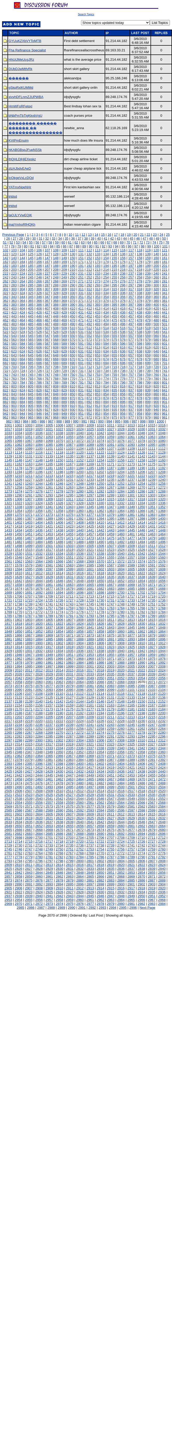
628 (56, 351)
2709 (131, 838)
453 (98, 316)
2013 (49, 670)
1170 (100, 464)
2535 (151, 795)
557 (131, 336)
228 (56, 273)
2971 (29, 904)
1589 (131, 565)
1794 (100, 616)
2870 (141, 876)
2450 (100, 775)
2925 (49, 892)
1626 (18, 577)
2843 (29, 873)
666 (39, 359)
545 (31, 336)
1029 (131, 429)
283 (14, 285)
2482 (100, 783)
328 (56, 293)
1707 (29, 596)
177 (131, 262)
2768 (80, 853)
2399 (70, 764)
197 (131, 266)
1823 (70, 624)
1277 (49, 491)
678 (139, 359)
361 (165, 297)
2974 (59, 904)
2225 (90, 721)
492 (89, 324)
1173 (131, 464)
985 (34, 421)
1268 (121, 487)
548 (56, 336)
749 (64, 375)
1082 (18, 445)
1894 (141, 639)
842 (6, 394)
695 (114, 363)
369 (64, 301)
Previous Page (13, 235)
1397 (131, 519)
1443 (110, 530)
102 (6, 250)
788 (56, 382)
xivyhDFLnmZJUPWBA (26, 97)
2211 (110, 717)
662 (6, 359)
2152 (162, 701)
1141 (131, 456)
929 (64, 410)
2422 (141, 767)
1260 (39, 487)
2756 (121, 849)
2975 (70, 904)
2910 (59, 888)
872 (89, 398)
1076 (121, 441)
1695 (70, 592)
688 (56, 363)
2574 (59, 806)
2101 (131, 690)
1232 (80, 480)
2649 (8, 826)
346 (39, 297)
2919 (151, 888)
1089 (90, 445)
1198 (59, 472)
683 (14, 363)
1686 (141, 589)
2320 (80, 744)
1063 (151, 437)
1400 (162, 519)
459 (148, 316)
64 (89, 242)
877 (131, 398)
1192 (162, 468)
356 (123, 297)
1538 (100, 554)
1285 (131, 491)
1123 (110, 452)
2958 (59, 900)
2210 (100, 717)
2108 (39, 694)
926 (39, 410)
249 (64, 277)
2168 (162, 705)
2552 (162, 799)
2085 (131, 686)
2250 (18, 729)
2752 (80, 849)
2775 (151, 853)
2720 (80, 841)
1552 (80, 557)
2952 (162, 896)
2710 (141, 838)
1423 (70, 526)
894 (106, 402)
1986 (100, 662)
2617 (8, 818)
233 (98, 273)
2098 (100, 690)
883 (14, 402)
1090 (100, 445)
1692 (39, 592)
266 (39, 281)
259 (148, 277)
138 (139, 254)
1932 (39, 651)
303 (14, 289)
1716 (121, 596)
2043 (29, 678)
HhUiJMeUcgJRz (21, 59)
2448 (80, 775)
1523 (110, 550)
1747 (110, 604)
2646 (141, 822)
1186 (100, 468)
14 (96, 235)
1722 (18, 600)
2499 (110, 787)
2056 (162, 678)
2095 (70, 690)
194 (106, 266)
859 (148, 394)
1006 (59, 425)
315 (114, 289)
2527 (70, 795)
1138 (100, 456)
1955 (110, 655)
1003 (29, 425)
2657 (90, 826)
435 (114, 312)
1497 (8, 546)
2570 (18, 806)
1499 (29, 546)
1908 (121, 643)
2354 (100, 752)
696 (123, 363)
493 (98, 324)
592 (89, 343)
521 (165, 328)
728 (56, 371)
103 (14, 250)
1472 (80, 538)
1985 (90, 662)
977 (131, 417)
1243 (29, 483)
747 (47, 375)
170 (72, 262)
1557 (131, 557)
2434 (100, 771)
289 (64, 285)
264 (22, 281)
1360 (80, 511)
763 (14, 378)
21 (142, 235)
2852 (121, 873)
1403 (29, 522)
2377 (8, 760)
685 (31, 363)
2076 (39, 686)
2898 (100, 884)
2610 (100, 814)
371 (81, 301)
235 (114, 273)
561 (165, 336)
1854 (59, 631)
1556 (121, 557)
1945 (8, 655)
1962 (18, 659)
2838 (141, 869)
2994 (112, 908)
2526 (59, 795)
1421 (49, 526)
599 (148, 343)
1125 (131, 452)
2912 (80, 888)
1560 (162, 557)
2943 (70, 896)
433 (98, 312)
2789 (131, 857)
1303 (151, 495)
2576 (80, 806)
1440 (80, 530)
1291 (29, 495)
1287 (151, 491)
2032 (80, 674)
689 (64, 363)
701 (165, 363)
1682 (100, 589)
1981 (49, 662)
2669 (49, 830)
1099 (29, 448)
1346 (100, 507)
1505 (90, 546)
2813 (49, 865)
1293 (49, 495)
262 (6, 281)
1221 (131, 476)
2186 (18, 713)
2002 (100, 666)
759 (148, 375)
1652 (121, 581)
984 (25, 421)
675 (114, 359)
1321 (8, 503)
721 (165, 367)
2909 (49, 888)
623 (14, 351)
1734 (141, 600)
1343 (70, 507)
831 (81, 390)
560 (156, 336)
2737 (90, 845)
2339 (110, 748)
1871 (70, 635)
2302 (59, 740)
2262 (141, 729)
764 (22, 378)
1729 (90, 600)
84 (51, 246)
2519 (151, 791)
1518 (59, 550)
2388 (121, 760)
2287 (70, 736)
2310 (141, 740)
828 (56, 390)
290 (72, 285)
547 (47, 336)
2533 (131, 795)
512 (89, 328)
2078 (59, 686)
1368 (162, 511)
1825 (90, 624)
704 (22, 367)
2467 (110, 779)
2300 (39, 740)
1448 (162, 530)
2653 (49, 826)
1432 (162, 526)
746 (39, 375)
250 (72, 277)
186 (39, 266)
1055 (70, 437)
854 (106, 394)
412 (89, 308)
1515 (29, 550)
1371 (29, 515)
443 (14, 316)
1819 (29, 624)
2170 (18, 709)
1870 (59, 635)
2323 (110, 744)
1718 (141, 596)
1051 (29, 437)
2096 (80, 690)
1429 (131, 526)
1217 (90, 476)
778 (139, 378)
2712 (162, 838)
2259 (110, 729)
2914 (100, 888)
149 (64, 258)
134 (106, 254)
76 (167, 242)
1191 (151, 468)
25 (168, 235)
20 (135, 235)
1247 (70, 483)
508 (56, 328)
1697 (90, 592)
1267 (110, 487)
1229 (49, 480)
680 (156, 359)
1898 (18, 643)
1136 (80, 456)
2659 (110, 826)
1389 (49, 519)
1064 (162, 437)
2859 (29, 876)
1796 (121, 616)
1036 (39, 433)
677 (131, 359)
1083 (29, 445)
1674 (18, 589)
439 (148, 312)
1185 (90, 468)
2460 (39, 779)
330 (72, 293)
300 (156, 285)
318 (139, 289)
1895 (151, 639)
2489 (8, 787)
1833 (8, 627)
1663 (70, 585)
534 (106, 332)
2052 (121, 678)
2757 (131, 849)
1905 (90, 643)
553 (98, 336)
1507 (110, 546)
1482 (18, 542)
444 (22, 316)
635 (114, 351)
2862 (59, 876)
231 (81, 273)
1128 (162, 452)
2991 (82, 908)
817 (131, 386)
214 (106, 270)
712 (89, 367)
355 (114, 297)
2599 (151, 810)
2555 (29, 802)
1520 (80, 550)
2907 (29, 888)
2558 (59, 802)
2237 (49, 725)
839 (148, 390)
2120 (162, 694)
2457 (8, 779)
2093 (49, 690)
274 (106, 281)
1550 (59, 557)
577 (131, 340)
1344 (80, 507)
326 (39, 293)
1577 (8, 565)
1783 (151, 612)
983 (17, 421)
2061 (49, 682)
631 (81, 351)
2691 (110, 834)
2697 (8, 838)
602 (6, 347)
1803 (29, 620)
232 (89, 273)
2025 (8, 674)
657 (131, 355)
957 (131, 413)
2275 (110, 732)
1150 (59, 460)
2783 (70, 857)
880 (156, 398)
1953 (90, 655)
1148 (39, 460)
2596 (121, 810)
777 (131, 378)
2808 (162, 861)
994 (109, 421)
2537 (8, 799)
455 (114, 316)
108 (56, 250)
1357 (49, 511)
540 (156, 332)
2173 (49, 709)
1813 (131, 620)
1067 (29, 441)
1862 (141, 631)
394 (106, 305)
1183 (70, 468)
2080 (80, 686)
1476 (121, 538)
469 (64, 320)
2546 (100, 799)
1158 (141, 460)
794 (106, 382)
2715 (29, 841)
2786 (100, 857)
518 (139, 328)
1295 (70, 495)
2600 (162, 810)
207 (47, 270)
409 (64, 308)
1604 (121, 569)
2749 (49, 849)
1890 (100, 639)
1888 (80, 639)
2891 (29, 884)
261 (165, 277)
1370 (18, 515)
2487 (151, 783)
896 (123, 402)
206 (39, 270)
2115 (110, 694)
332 (89, 293)
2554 (18, 802)
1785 (8, 616)
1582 (59, 565)
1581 (49, 565)
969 (64, 417)
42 (112, 238)
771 (81, 378)
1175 (151, 464)
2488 (162, 783)
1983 (70, 662)
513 (98, 328)
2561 (90, 802)
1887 (70, 639)
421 (165, 308)
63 (82, 242)
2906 (18, 888)
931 (81, 410)
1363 (110, 511)
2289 (90, 736)
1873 (90, 635)
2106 (18, 694)
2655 (70, 826)
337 (131, 293)
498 (139, 324)
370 (72, 301)
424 (22, 312)
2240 (80, 725)
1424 (80, 526)
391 (81, 305)
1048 (162, 433)
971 (81, 417)
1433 (8, 530)
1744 (80, 604)
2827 (29, 869)
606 (39, 347)
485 (31, 324)
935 (114, 410)
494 (106, 324)
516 (123, 328)
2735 (70, 845)
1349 (131, 507)
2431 (70, 771)
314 (106, 289)
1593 (8, 569)
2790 (141, 857)
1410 (100, 522)
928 (56, 410)
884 (22, 402)
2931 (110, 892)
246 (39, 277)
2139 (29, 701)
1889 (90, 639)
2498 (100, 787)
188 (56, 266)
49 (157, 238)
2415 (70, 767)
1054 (59, 437)
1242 (18, 483)
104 (22, 250)
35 (66, 238)
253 (98, 277)
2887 (151, 880)
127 (47, 254)
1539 (110, 554)
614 (106, 347)
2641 (90, 822)
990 (76, 421)
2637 (49, 822)
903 (14, 406)
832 (89, 390)
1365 (131, 511)
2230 (141, 721)
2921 (8, 892)
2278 (141, 732)
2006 (141, 666)
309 (64, 289)
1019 (29, 429)
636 (123, 351)
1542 (141, 554)
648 (56, 355)
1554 (100, 557)
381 (165, 301)
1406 (59, 522)
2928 (80, 892)
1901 (49, 643)
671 (81, 359)
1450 (18, 534)
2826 (18, 869)
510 (72, 328)
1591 (151, 565)
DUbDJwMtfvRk (20, 69)
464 (22, 320)
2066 (100, 682)
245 (31, 277)
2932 (121, 892)
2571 (29, 806)
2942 (59, 896)
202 (6, 270)
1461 (131, 534)
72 (141, 242)
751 (81, 375)
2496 (80, 787)
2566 (141, 802)
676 (123, 359)
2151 (151, 701)
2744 (162, 845)
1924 (121, 647)
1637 (131, 577)
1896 (162, 639)
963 (14, 417)
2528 (80, 795)
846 (39, 394)
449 (64, 316)
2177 (90, 709)
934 (106, 410)
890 (72, 402)
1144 (162, 456)
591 (81, 343)
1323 (29, 503)
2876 (39, 880)
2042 (18, 678)
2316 (39, 744)
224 (22, 273)
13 (90, 235)
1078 (141, 441)
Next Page (147, 908)
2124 (39, 697)
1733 (131, 600)
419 (148, 308)
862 (6, 398)
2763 (29, 853)
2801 (90, 861)
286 (39, 285)
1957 (131, 655)
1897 (8, 643)
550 (72, 336)
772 (89, 378)
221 (165, 270)
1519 (70, 550)
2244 (121, 725)
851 (81, 394)
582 (6, 343)
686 (39, 363)
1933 (49, 651)
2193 (90, 713)
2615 (151, 814)
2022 (141, 670)
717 (131, 367)
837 (131, 390)
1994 (18, 666)
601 (165, 343)
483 (14, 324)
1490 (100, 542)
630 (72, 351)
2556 (39, 802)
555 (114, 336)
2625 (90, 818)
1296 (80, 495)
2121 (8, 697)
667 (47, 359)
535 (114, 332)
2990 (71, 908)
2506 (18, 791)
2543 (70, 799)
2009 (8, 670)
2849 (90, 873)
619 (148, 347)
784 (22, 382)
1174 (141, 464)
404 (22, 308)
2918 (141, 888)
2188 (39, 713)
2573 (49, 806)
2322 (100, 744)
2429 (49, 771)
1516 (39, 550)
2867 (110, 876)
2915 (110, 888)
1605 (131, 569)
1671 (151, 585)
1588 (121, 565)
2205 (49, 717)
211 (81, 270)
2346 (18, 752)
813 (98, 386)
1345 (90, 507)
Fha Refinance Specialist (27, 50)
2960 (80, 900)
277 (131, 281)
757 (131, 375)
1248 (80, 483)
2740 (121, 845)
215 (114, 270)
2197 (131, 713)
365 (31, 301)
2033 (90, 674)
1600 (80, 569)
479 (148, 320)
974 (106, 417)
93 (110, 246)
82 (38, 246)
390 (72, 305)
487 (47, 324)
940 (156, 410)
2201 (8, 717)
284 (22, 285)
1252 (121, 483)
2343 (151, 748)
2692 (121, 834)
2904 (162, 884)
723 (14, 371)
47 (144, 238)
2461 (49, 779)
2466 (100, 779)
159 (148, 258)
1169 (90, 464)
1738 (18, 604)
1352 (162, 507)
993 (101, 421)
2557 (49, 802)
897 (131, 402)
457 (131, 316)
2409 (8, 767)
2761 (8, 853)
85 (58, 246)
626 (39, 351)
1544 (162, 554)
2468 (121, 779)
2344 (162, 748)
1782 (141, 612)
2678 (141, 830)
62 (76, 242)
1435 (29, 530)
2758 (141, 849)
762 (6, 378)
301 (165, 285)
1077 (131, 441)
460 (156, 316)
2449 (90, 775)
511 (81, 328)
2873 (8, 880)
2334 (59, 748)
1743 (70, 604)
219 (148, 270)
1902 (59, 643)
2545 (90, 799)
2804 (121, 861)
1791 (70, 616)
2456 (162, 775)
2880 (80, 880)
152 (89, 258)
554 (106, 336)
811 (81, 386)
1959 (151, 655)
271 (81, 281)
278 (139, 281)
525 (31, 332)
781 (165, 378)
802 (6, 386)
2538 (18, 799)
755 (114, 375)
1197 (49, 472)
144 (22, 258)
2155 (29, 705)
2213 (131, 717)
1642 (18, 581)
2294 (141, 736)
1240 (162, 480)
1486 (59, 542)
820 (156, 386)
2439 (151, 771)
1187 (110, 468)
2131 (110, 697)
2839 (151, 869)
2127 (70, 697)
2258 (100, 729)
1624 (162, 573)
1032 (162, 429)
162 (6, 262)
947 (47, 413)
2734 (59, 845)
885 (31, 402)
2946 (100, 896)
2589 (49, 810)
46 (138, 238)
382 (6, 305)
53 (17, 242)
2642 (100, 822)
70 (128, 242)
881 (165, 398)
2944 (80, 896)
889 (64, 402)
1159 (151, 460)
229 (64, 273)
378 (139, 301)
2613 (131, 814)
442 (6, 316)
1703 (151, 592)
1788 (39, 616)
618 (139, 347)
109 (64, 250)
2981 (131, 904)
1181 (49, 468)
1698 (100, 592)
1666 (100, 585)
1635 (110, 577)
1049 (8, 437)
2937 (8, 896)
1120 (80, 452)
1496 (162, 542)
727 (47, 371)
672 (89, 359)
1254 (141, 483)
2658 (100, 826)
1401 (8, 522)
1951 (70, 655)
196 (123, 266)
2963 (110, 900)
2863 (70, 876)
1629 (49, 577)
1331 (110, 503)
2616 (162, 814)
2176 (80, 709)
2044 (39, 678)
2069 (131, 682)
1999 (70, 666)
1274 (18, 491)
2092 (39, 690)
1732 (121, 600)
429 (64, 312)
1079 (151, 441)
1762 (100, 608)
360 (156, 297)
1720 (162, 596)
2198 (141, 713)
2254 (59, 729)
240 (156, 273)
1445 (131, 530)
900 (156, 402)
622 (6, 351)
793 (98, 382)
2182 (141, 709)
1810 (100, 620)
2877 (49, 880)
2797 (49, 861)
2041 (8, 678)
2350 (59, 752)
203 (14, 270)
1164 (39, 464)
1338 (18, 507)
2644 (121, 822)
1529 (8, 554)
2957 (49, 900)
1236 (121, 480)
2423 (151, 767)
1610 (18, 573)
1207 (151, 472)
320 (156, 289)
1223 (151, 476)
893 (98, 402)
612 (89, 347)
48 (151, 238)
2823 (151, 865)
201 (165, 266)
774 (106, 378)
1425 (90, 526)
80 (25, 246)
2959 (70, 900)
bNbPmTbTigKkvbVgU (25, 115)
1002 (18, 425)
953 (98, 413)
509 (64, 328)
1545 (8, 557)
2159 (70, 705)
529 (64, 332)
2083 (110, 686)
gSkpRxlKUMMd (21, 87)
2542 (59, 799)
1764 (121, 608)
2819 (110, 865)
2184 (162, 709)
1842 (100, 627)
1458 (100, 534)
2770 (100, 853)
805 (31, 386)
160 (156, 258)
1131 (29, 456)
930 (72, 410)
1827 (110, 624)
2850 (100, 873)
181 (165, 262)
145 (31, 258)
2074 (18, 686)
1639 (151, 577)
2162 (100, 705)
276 (123, 281)
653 (98, 355)
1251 (110, 483)
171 (81, 262)
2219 (29, 721)
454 (106, 316)
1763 (110, 608)
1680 (80, 589)
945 (31, 413)
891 (81, 402)
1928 (162, 647)
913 (98, 406)
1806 (59, 620)
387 (47, 305)
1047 (151, 433)
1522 (100, 550)
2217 (8, 721)
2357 (131, 752)
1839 (70, 627)
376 (123, 301)
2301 (49, 740)
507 (47, 328)
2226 (100, 721)
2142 (59, 701)
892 (89, 402)
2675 (110, 830)
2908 (39, 888)
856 (123, 394)
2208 (80, 717)
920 (156, 406)
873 (98, 398)
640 (156, 351)
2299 (29, 740)
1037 (49, 433)
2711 (151, 838)
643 (14, 355)
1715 (110, 596)
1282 (100, 491)
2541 (49, 799)
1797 (131, 616)
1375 (70, 515)
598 (139, 343)
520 (156, 328)
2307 (110, 740)
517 (131, 328)
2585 (8, 810)
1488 (80, 542)
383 (14, 305)
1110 (141, 448)
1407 (70, 522)
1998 (59, 666)
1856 (80, 631)
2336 (80, 748)
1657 (8, 585)
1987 (110, 662)
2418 (100, 767)
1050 (18, 437)
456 (123, 316)
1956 (121, 655)
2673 (90, 830)
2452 (121, 775)
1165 (49, 464)
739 (148, 371)
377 (131, 301)
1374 (59, 515)
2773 (131, 853)
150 (72, 258)
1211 (29, 476)
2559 (70, 802)
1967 (70, 659)
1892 (121, 639)
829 (64, 390)
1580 (39, 565)
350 (72, 297)
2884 (121, 880)
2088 (162, 686)
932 (89, 410)
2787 (110, 857)
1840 (80, 627)
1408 (80, 522)
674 (106, 359)
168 (56, 262)
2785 (90, 857)
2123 (29, 697)
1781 (131, 612)
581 (165, 340)
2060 (39, 682)
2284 (39, 736)
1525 (131, 550)
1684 (121, 589)
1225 (8, 480)
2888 (162, 880)
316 (123, 289)
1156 (121, 460)
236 (123, 273)
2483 (110, 783)
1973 (131, 659)
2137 (8, 701)
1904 (80, 643)
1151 (70, 460)
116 (123, 250)
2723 (110, 841)
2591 (70, 810)
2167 (151, 705)
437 (131, 312)
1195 (29, 472)
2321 (90, 744)
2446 (59, 775)
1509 (131, 546)
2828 (39, 869)
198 (139, 266)
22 (148, 235)
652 (89, 355)
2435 (110, 771)
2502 (141, 787)
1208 (162, 472)
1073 (90, 441)
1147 (29, 460)
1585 (90, 565)
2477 (49, 783)
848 (56, 394)
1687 (151, 589)
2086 (141, 686)
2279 (151, 732)
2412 (39, 767)
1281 (90, 491)
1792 (80, 616)
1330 (100, 503)
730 (72, 371)
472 (89, 320)
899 (148, 402)
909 (64, 406)
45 (131, 238)
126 (39, 254)
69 (122, 242)
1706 (18, 596)
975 (114, 417)
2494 (59, 787)
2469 (131, 779)
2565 (131, 802)
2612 (121, 814)
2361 (8, 756)
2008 (162, 666)
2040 (162, 674)
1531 (29, 554)
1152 (80, 460)
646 (39, 355)
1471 (70, 538)
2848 (80, 873)
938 (139, 410)
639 (148, 351)
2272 (80, 732)
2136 (162, 697)
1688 (162, 589)
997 (134, 421)
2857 (8, 876)
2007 (151, 666)
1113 (8, 452)
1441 (90, 530)
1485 (49, 542)
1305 (8, 499)
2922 (18, 892)
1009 (90, 425)
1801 (8, 620)
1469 (49, 538)
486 (39, 324)
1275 (29, 491)
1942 (141, 651)
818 (139, 386)
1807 (70, 620)
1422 (59, 526)
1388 (39, 519)
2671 (70, 830)
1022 (59, 429)
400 (156, 305)
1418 (18, 526)
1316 (121, 499)
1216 (80, 476)
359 (148, 297)
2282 (18, 736)
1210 (18, 476)
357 (131, 297)
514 (106, 328)
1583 (70, 565)
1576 (162, 561)
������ (19, 78)
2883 (110, 880)
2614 (141, 814)
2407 (151, 764)
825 (31, 390)
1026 (100, 429)
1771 (29, 612)
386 (39, 305)
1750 (141, 604)
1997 (49, 666)
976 (123, 417)
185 (31, 266)
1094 (141, 445)
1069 (49, 441)
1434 (18, 530)
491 (81, 324)
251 (81, 277)
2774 (141, 853)
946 (39, 413)
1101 (49, 448)
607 (47, 347)
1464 (162, 534)
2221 (49, 721)
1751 (151, 604)
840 (156, 390)
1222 (141, 476)
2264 (162, 729)
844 (22, 394)
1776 (80, 612)
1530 (18, 554)
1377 (90, 515)
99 (149, 246)
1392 (80, 519)
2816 (80, 865)
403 (14, 308)
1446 (141, 530)
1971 (110, 659)
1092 (121, 445)
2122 (18, 697)
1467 (29, 538)
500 (156, 324)
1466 (18, 538)
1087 (70, 445)
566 (39, 340)
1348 (121, 507)
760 (156, 375)
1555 (110, 557)
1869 (49, 635)
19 (129, 235)
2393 (8, 764)
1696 (80, 592)
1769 (8, 612)
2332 (39, 748)
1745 (90, 604)
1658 (18, 585)
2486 (141, 783)
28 (21, 238)
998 (143, 421)
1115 (29, 452)
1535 (70, 554)
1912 (162, 643)
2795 (29, 861)
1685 (131, 589)
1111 (151, 448)
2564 (121, 802)
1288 (162, 491)
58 (50, 242)
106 (39, 250)
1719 (151, 596)
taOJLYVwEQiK (20, 215)
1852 (39, 631)
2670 (59, 830)
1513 (8, 550)
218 (139, 270)
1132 (39, 456)
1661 (49, 585)
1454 (59, 534)
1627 (29, 577)
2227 (110, 721)
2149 (131, 701)
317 (131, 289)
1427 (110, 526)
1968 (80, 659)
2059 (29, 682)
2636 (39, 822)
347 (47, 297)
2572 (39, 806)
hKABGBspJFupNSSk (25, 150)
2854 (141, 873)
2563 (110, 802)
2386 (100, 760)
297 (131, 285)
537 (131, 332)
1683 (110, 589)
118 (139, 250)
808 (56, 386)
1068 (39, 441)
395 (114, 305)
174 (106, 262)
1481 (8, 542)
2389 (131, 760)
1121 (90, 452)
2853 (131, 873)
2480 (80, 783)
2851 (110, 873)
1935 (70, 651)
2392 (162, 760)
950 (72, 413)
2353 (90, 752)
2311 (151, 740)
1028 (121, 429)
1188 (121, 468)
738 (139, 371)
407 (47, 308)
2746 (18, 849)
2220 (39, 721)
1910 (141, 643)
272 (89, 281)
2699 (29, 838)
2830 (59, 869)
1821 (49, 624)
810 (72, 386)
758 (139, 375)
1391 (70, 519)
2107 (29, 694)
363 (14, 301)
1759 (70, 608)
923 (14, 410)
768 (56, 378)
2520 (162, 791)
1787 (29, 616)
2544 (80, 799)
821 (165, 386)
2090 (18, 690)
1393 (90, 519)
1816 (162, 620)
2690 (100, 834)
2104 (162, 690)
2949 (131, 896)
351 (81, 297)
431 (81, 312)
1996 (39, 666)
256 (123, 277)
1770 (18, 612)
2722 (100, 841)
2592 (80, 810)
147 (47, 258)
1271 (151, 487)
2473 (8, 783)
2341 (131, 748)
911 (81, 406)
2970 (18, 904)
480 (156, 320)
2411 (29, 767)
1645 (49, 581)
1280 (80, 491)
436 (123, 312)
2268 (39, 732)
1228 (39, 480)
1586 (100, 565)
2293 (131, 736)
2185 (8, 713)
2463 (70, 779)
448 (56, 316)
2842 (18, 873)
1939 (110, 651)
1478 (141, 538)
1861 (131, 631)
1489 (90, 542)
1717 (131, 596)
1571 (110, 561)
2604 (39, 814)
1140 (121, 456)
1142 (141, 456)
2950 (141, 896)
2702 (59, 838)
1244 (39, 483)
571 (81, 340)
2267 (29, 732)
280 (156, 281)
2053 (131, 678)
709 (64, 367)
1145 (8, 460)
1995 (29, 666)
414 (106, 308)
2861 (49, 876)
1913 (8, 647)
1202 (100, 472)
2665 (8, 830)
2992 (92, 908)
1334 (141, 503)
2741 (131, 845)
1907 (110, 643)
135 (114, 254)
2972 (39, 904)
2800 (80, 861)
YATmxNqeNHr (20, 187)
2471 (151, 779)
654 (106, 355)
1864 (162, 631)
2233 (8, 725)
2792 (162, 857)
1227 (29, 480)
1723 (29, 600)
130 (72, 254)
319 (148, 289)
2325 (131, 744)
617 (131, 347)
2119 (151, 694)
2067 (110, 682)
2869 (131, 876)
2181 (131, 709)
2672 (80, 830)
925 (31, 410)
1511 (151, 546)
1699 (110, 592)
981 (165, 417)
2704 (80, 838)
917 (131, 406)
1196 (39, 472)
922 (6, 410)
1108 (121, 448)
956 (123, 413)
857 (131, 394)
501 (165, 324)
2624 (80, 818)
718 (139, 367)
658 (139, 355)
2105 (8, 694)
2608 (80, 814)
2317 (49, 744)
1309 (49, 499)
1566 (59, 561)
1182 (59, 468)
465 (31, 320)
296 (123, 285)
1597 (49, 569)
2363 (29, 756)
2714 (18, 841)
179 (148, 262)
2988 (51, 908)
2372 (121, 756)
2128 (80, 697)
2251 (29, 729)
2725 (131, 841)
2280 (162, 732)
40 (99, 238)
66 (102, 242)
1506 (100, 546)
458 (139, 316)
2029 (49, 674)
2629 (131, 818)
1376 (80, 515)
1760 (80, 608)
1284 (121, 491)
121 (165, 250)
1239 (151, 480)
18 (122, 235)
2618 (18, 818)
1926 (141, 647)
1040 (80, 433)
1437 (49, 530)
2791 (151, 857)
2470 (141, 779)
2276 (121, 732)
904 (22, 406)
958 (139, 413)
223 (14, 273)
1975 (151, 659)
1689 (8, 592)
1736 (162, 600)
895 (114, 402)
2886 (141, 880)
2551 (151, 799)
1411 (110, 522)
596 (123, 343)
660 (156, 355)
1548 (39, 557)
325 (31, 293)
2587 (29, 810)
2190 (59, 713)
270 (72, 281)
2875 (29, 880)
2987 (41, 908)
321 (165, 289)
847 (47, 394)
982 (9, 421)
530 (72, 332)
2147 (110, 701)
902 (6, 406)
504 (22, 328)
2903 (151, 884)
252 (89, 277)
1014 (141, 425)
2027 (29, 674)
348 (56, 297)
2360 (162, 752)
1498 (18, 546)
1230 (59, 480)
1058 (100, 437)
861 (165, 394)
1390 (59, 519)
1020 (39, 429)
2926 (59, 892)
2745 (8, 849)
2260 (121, 729)
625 (31, 351)
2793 (8, 861)
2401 (90, 764)
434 (106, 312)
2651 (29, 826)
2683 (29, 834)
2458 (18, 779)
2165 (131, 705)
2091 (29, 690)
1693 (49, 592)
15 (103, 235)
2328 (162, 744)
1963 (29, 659)
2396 (39, 764)
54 (24, 242)
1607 (151, 569)
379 (148, 301)
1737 (8, 604)
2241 (90, 725)
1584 (80, 565)
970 (72, 417)
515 (114, 328)
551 (81, 336)
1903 (70, 643)
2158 (59, 705)
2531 (110, 795)
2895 (70, 884)
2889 (8, 884)
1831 (151, 624)
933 (98, 410)
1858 (100, 631)
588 (56, 343)
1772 (39, 612)
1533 (49, 554)
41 (105, 238)
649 (64, 355)
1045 (131, 433)
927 (47, 410)
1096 (162, 445)
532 (89, 332)
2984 (162, 904)
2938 (18, 896)
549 (64, 336)
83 (45, 246)
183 (14, 266)
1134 (59, 456)
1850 (18, 631)
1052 (39, 437)
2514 (100, 791)
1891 (110, 639)
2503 (151, 787)
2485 (131, 783)
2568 (162, 802)
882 (6, 402)
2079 (70, 686)
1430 (141, 526)
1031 (151, 429)
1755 (29, 608)
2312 (162, 740)
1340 (39, 507)
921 (165, 406)
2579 (110, 806)
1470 (59, 538)
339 (148, 293)
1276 (39, 491)
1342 (59, 507)
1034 (18, 433)
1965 (49, 659)
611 (81, 347)
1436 (39, 530)
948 (56, 413)
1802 (18, 620)
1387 (29, 519)
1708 (39, 596)
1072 (80, 441)
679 (148, 359)
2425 (8, 771)
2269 (49, 732)
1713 (90, 596)
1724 (39, 600)
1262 (59, 487)
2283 (29, 736)
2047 (70, 678)
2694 (141, 834)
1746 (100, 604)
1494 (141, 542)
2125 (49, 697)
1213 (49, 476)
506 (39, 328)
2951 (151, 896)
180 (156, 262)
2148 (121, 701)
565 (31, 340)
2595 (110, 810)
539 (148, 332)
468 (56, 320)
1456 (80, 534)
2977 (90, 904)
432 (89, 312)
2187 (29, 713)
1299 (110, 495)
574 (106, 340)
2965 (131, 900)
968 (56, 417)
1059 (110, 437)
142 (6, 258)
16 (109, 235)
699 (148, 363)
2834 (100, 869)
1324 (39, 503)
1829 (131, 624)
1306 (18, 499)
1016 (162, 425)
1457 (90, 534)
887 (47, 402)
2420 (121, 767)
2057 (8, 682)
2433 (90, 771)
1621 (131, 573)
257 (131, 277)
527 (47, 332)
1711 (70, 596)
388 (56, 305)
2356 (121, 752)
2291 (110, 736)
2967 (151, 900)
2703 (70, 838)
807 (47, 386)
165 (31, 262)
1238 (141, 480)
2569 (8, 806)
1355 (29, 511)
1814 (141, 620)
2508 (39, 791)
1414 (141, 522)
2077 (49, 686)
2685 (49, 834)
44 (125, 238)
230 (72, 273)
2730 (18, 845)
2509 (49, 791)
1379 (110, 515)
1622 (141, 573)
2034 (100, 674)
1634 (100, 577)
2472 (162, 779)
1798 (141, 616)
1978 (18, 662)
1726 (59, 600)
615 (114, 347)
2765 (49, 853)
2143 (70, 701)
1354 (18, 511)
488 (56, 324)
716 (123, 367)
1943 (151, 651)
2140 (39, 701)
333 (98, 293)
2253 (49, 729)
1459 (110, 534)
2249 (8, 729)
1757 (49, 608)
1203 (110, 472)
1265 (90, 487)
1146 (18, 460)
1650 (100, 581)
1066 (18, 441)
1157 (131, 460)
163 (14, 262)
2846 (59, 873)
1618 (100, 573)
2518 (141, 791)
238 (139, 273)
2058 (18, 682)
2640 (80, 822)
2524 (39, 795)
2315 (29, 744)
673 (98, 359)
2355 (110, 752)
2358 (141, 752)
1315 (110, 499)
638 (139, 351)
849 (64, 394)
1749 (131, 604)
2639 (70, 822)
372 (89, 301)
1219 (110, 476)
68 (115, 242)
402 (6, 308)
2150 (141, 701)
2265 (8, 732)
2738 (100, 845)
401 (165, 305)
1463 (151, 534)
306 (39, 289)
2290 (100, 736)
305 (31, 289)
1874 (100, 635)
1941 (131, 651)
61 (69, 242)
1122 (100, 452)
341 (165, 293)
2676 (121, 830)
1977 (8, 662)
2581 (131, 806)
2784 (80, 857)
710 (72, 367)
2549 (131, 799)
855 (114, 394)
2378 (18, 760)
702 (6, 367)
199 (148, 266)
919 (148, 406)
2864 (80, 876)
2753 (90, 849)
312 (89, 289)
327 (47, 293)
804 (22, 386)
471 (81, 320)
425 (31, 312)
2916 (121, 888)
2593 (90, 810)
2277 (131, 732)
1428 (121, 526)
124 (22, 254)
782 (6, 382)
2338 (100, 748)
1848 (162, 627)
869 (64, 398)
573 (98, 340)
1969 (90, 659)
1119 (70, 452)
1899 (29, 643)
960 (156, 413)
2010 (18, 670)
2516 (121, 791)
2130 (100, 697)
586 (39, 343)
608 (56, 347)
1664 (80, 585)
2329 (8, 748)
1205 (131, 472)
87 (71, 246)
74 (154, 242)
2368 (80, 756)
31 (40, 238)
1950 (59, 655)
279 (148, 281)
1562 (18, 561)
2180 (121, 709)
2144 (80, 701)
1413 (131, 522)
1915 (29, 647)
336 (123, 293)
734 (106, 371)
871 (81, 398)
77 (6, 246)
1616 (80, 573)
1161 (8, 464)
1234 (100, 480)
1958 (141, 655)
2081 (90, 686)
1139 (110, 456)
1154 (100, 460)
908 (56, 406)
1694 (59, 592)
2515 (110, 791)
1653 (131, 581)
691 (81, 363)
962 (6, 417)
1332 (121, 503)
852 (89, 394)
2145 (90, 701)
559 (148, 336)
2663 (151, 826)
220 (156, 270)
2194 (100, 713)
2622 (59, 818)
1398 (141, 519)
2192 (80, 713)
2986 (30, 908)
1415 (151, 522)
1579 (29, 565)
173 (98, 262)
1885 (49, 639)
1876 (121, 635)
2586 (18, 810)
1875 (110, 635)
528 (56, 332)
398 (139, 305)
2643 (110, 822)
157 (131, 258)
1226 (18, 480)
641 (165, 351)
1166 (59, 464)
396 (123, 305)
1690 (18, 592)
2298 (18, 740)
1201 (90, 472)
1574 (141, 561)
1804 (39, 620)
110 (72, 250)
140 (156, 254)
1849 (8, 631)
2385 (90, 760)
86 (64, 246)
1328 (80, 503)
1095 (151, 445)
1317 (131, 499)
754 (106, 375)
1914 (18, 647)
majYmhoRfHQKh (22, 224)
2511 (70, 791)
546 (39, 336)
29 (27, 238)
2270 (59, 732)
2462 (59, 779)
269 (64, 281)
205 (31, 270)
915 (114, 406)
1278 (59, 491)
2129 (90, 697)
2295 (151, 736)
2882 (100, 880)
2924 (39, 892)
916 (123, 406)
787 (47, 382)
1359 (70, 511)
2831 (70, 869)
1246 (59, 483)
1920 (80, 647)
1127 (151, 452)
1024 (80, 429)
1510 (141, 546)
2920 (162, 888)
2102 (141, 690)
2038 (141, 674)
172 (89, 262)
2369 (90, 756)
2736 (80, 845)
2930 (100, 892)
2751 (70, 849)
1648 (80, 581)
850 (72, 394)
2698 (18, 838)
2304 (80, 740)
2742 (141, 845)
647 (47, 355)
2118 (141, 694)
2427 (29, 771)
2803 (110, 861)
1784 (162, 612)
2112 (80, 694)
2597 (131, 810)
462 (6, 320)
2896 (80, 884)
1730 (100, 600)
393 (98, 305)
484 (22, 324)
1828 (121, 624)
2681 (8, 834)
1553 (90, 557)
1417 (8, 526)
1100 (39, 448)
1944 (162, 651)
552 (89, 336)
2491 (29, 787)
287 (47, 285)
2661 (131, 826)
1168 (80, 464)
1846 (141, 627)
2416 (80, 767)
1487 (70, 542)
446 (39, 316)
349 (64, 297)
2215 (151, 717)
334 (106, 293)
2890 (18, 884)
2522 (18, 795)
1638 (141, 577)
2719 (70, 841)
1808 (80, 620)
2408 (162, 764)
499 (148, 324)
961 (165, 413)
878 (139, 398)
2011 (29, 670)
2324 (121, 744)
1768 (162, 608)
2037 (131, 674)
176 (123, 262)
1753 (8, 608)
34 (60, 238)
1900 (39, 643)
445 (31, 316)
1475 (110, 538)
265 (31, 281)
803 (14, 386)
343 (14, 297)
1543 (151, 554)
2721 (90, 841)
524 (22, 332)
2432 (80, 771)
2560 (80, 802)
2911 (70, 888)
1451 (29, 534)
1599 (70, 569)
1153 (90, 460)
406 (39, 308)
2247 (151, 725)
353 (98, 297)
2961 (90, 900)
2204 (39, 717)
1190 (141, 468)
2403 (110, 764)
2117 (131, 694)
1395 (110, 519)
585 (31, 343)
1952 (80, 655)
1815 (151, 620)
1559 (151, 557)
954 (106, 413)
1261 (49, 487)
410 (72, 308)
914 (106, 406)
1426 (100, 526)
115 (114, 250)
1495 (151, 542)
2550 (141, 799)
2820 (121, 865)
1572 (121, 561)
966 (39, 417)
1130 (18, 456)
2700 (39, 838)
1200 (80, 472)
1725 (49, 600)
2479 (70, 783)
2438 (141, 771)
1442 (100, 530)
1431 (151, 526)
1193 (8, 472)
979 (148, 417)
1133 (49, 456)
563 (14, 340)
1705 (8, 596)
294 (106, 285)
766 (39, 378)
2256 (80, 729)
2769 (90, 853)
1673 (8, 589)
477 (131, 320)
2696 (162, 834)
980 (156, 417)
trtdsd (13, 196)
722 (6, 371)
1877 (131, 635)
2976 (80, 904)
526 (39, 332)
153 (98, 258)
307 (47, 289)
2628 (121, 818)
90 (90, 246)
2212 (121, 717)
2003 (110, 666)
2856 (162, 873)
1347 (110, 507)
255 (114, 277)
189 (64, 266)
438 (139, 312)
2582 (141, 806)
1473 (90, 538)
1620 (121, 573)
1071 (70, 441)
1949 (49, 655)
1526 (141, 550)
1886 (59, 639)
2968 (162, 900)
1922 (100, 647)
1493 (131, 542)
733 (98, 371)
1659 (29, 585)
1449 (8, 534)
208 (56, 270)
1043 (110, 433)
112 (89, 250)
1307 (29, 499)
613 (98, 347)
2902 (141, 884)
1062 (141, 437)
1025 (90, 429)
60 (63, 242)
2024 (162, 670)
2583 (151, 806)
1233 (90, 480)
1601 (90, 569)
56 (37, 242)
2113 (90, 694)
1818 (18, 624)
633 (98, 351)
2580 (121, 806)
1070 (59, 441)
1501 (49, 546)
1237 (131, 480)
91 (97, 246)
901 (165, 402)
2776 (162, 853)
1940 (121, 651)
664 (22, 359)
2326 (141, 744)
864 (22, 398)
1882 (18, 639)
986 (42, 421)
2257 (90, 729)
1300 (121, 495)
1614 (59, 573)
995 (117, 421)
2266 (18, 732)
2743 (151, 845)
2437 (131, 771)
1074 (100, 441)
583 (14, 343)
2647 (151, 822)
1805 (49, 620)
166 (39, 262)
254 (106, 277)
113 (98, 250)
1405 (49, 522)
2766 (59, 853)
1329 (90, 503)
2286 (59, 736)
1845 (131, 627)
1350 (141, 507)
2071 (151, 682)
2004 (121, 666)
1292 (39, 495)
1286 (141, 491)
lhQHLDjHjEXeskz (22, 159)
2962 (100, 900)
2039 (151, 674)
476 (123, 320)
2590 (59, 810)
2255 (70, 729)
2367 (70, 756)
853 (98, 394)
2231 (151, 721)
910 (72, 406)
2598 (141, 810)
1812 (121, 620)
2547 (110, 799)
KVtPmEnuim (18, 140)
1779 (110, 612)
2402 (100, 764)
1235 (110, 480)
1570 (100, 561)
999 (151, 421)
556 (123, 336)
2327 (151, 744)
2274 (100, 732)
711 (81, 367)
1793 (90, 616)
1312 (80, 499)
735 (114, 371)
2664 (162, 826)
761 (165, 375)
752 (89, 375)
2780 (39, 857)
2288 (80, 736)
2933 (131, 892)
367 (47, 301)
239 (148, 273)
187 (47, 266)
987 (51, 421)
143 (14, 258)
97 (136, 246)
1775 (70, 612)
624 (22, 351)
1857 (90, 631)
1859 (110, 631)
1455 (70, 534)
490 (72, 324)
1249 (90, 483)
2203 (29, 717)
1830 (141, 624)
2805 (131, 861)
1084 (39, 445)
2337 (90, 748)
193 (98, 266)
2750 (59, 849)
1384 (162, 515)
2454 (141, 775)
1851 (29, 631)
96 (129, 246)
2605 (49, 814)
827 (47, 390)
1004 (39, 425)
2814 (59, 865)
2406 (141, 764)
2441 (8, 775)
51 (4, 242)
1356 (39, 511)
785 (31, 382)
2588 (39, 810)
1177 (8, 468)
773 (98, 378)
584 (22, 343)
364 (22, 301)
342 (6, 297)
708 (56, 367)
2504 (162, 787)
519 (148, 328)
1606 (141, 569)
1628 (39, 577)
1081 (8, 445)
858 (139, 394)
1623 (151, 573)
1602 (100, 569)
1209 (8, 476)
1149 (49, 460)
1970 (100, 659)
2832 (80, 869)
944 (22, 413)
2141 (49, 701)
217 (131, 270)
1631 (70, 577)
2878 (59, 880)
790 (72, 382)
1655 (151, 581)
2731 (29, 845)
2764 (39, 853)
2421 (131, 767)
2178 (100, 709)
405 (31, 308)
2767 (70, 853)
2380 (39, 760)
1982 (59, 662)
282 (6, 285)
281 (165, 281)
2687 (70, 834)
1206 (141, 472)
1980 (39, 662)
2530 (100, 795)
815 (114, 386)
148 (56, 258)
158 (139, 258)
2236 (39, 725)
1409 (90, 522)
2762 (18, 853)
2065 (90, 682)
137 (131, 254)
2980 (121, 904)
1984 (80, 662)
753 (98, 375)
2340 (121, 748)
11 (77, 235)
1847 (151, 627)
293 (98, 285)
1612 (39, 573)
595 (114, 343)
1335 (151, 503)
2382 (59, 760)
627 (47, 351)
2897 (90, 884)
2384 (80, 760)
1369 (8, 515)
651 (81, 355)
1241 (8, 483)
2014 (59, 670)
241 (165, 273)
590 (72, 343)
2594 (100, 810)
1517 (49, 550)
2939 (29, 896)
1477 (131, 538)
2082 (100, 686)
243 (14, 277)
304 (22, 289)
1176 (162, 464)
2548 (121, 799)
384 (22, 305)
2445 (49, 775)
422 (6, 312)
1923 (110, 647)
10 (70, 235)
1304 (162, 495)
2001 (90, 666)
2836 (121, 869)
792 (89, 382)
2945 (90, 896)
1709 (49, 596)
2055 (151, 678)
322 (6, 293)
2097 (90, 690)
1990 (141, 662)
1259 (29, 487)
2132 (121, 697)
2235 (29, 725)
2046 (59, 678)
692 (89, 363)
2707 (110, 838)
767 (47, 378)
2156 (39, 705)
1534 (59, 554)
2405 (131, 764)
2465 (90, 779)
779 (148, 378)
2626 (100, 818)
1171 (110, 464)
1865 (8, 635)
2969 (8, 904)
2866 (100, 876)
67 (109, 242)
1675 (29, 589)
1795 (110, 616)
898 (139, 402)
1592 (162, 565)
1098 (18, 448)
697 (131, 363)
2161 (90, 705)
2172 (39, 709)
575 (114, 340)
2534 (141, 795)
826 (39, 390)
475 (114, 320)
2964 (121, 900)
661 (165, 355)
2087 (151, 686)
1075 (110, 441)
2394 (18, 764)
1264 (80, 487)
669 (64, 359)
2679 (151, 830)
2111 (70, 694)
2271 (70, 732)
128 (56, 254)
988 (59, 421)
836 (123, 390)
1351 (151, 507)
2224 (80, 721)
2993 (102, 908)
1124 (121, 452)
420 (156, 308)
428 (56, 312)
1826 (100, 624)
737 (131, 371)
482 (6, 324)
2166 (141, 705)
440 (156, 312)
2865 (90, 876)
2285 (49, 736)
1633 (90, 577)
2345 (8, 752)
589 (64, 343)
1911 (151, 643)
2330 (18, 748)
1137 (90, 456)
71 (135, 242)
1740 (39, 604)
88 (77, 246)
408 (56, 308)
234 (106, 273)
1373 (49, 515)
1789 (49, 616)
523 (14, 332)
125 (31, 254)
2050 (100, 678)
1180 (39, 468)
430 (72, 312)
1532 (39, 554)
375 (114, 301)
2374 (141, 756)
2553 (8, 802)
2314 (18, 744)
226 (39, 273)
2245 (131, 725)
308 (56, 289)
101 (165, 246)
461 (165, 316)
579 (148, 340)
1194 (18, 472)
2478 (59, 783)
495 (114, 324)
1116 (39, 452)
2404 (121, 764)
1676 (39, 589)
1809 (90, 620)
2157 (49, 705)
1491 (110, 542)
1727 (70, 600)
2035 (110, 674)
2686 (59, 834)
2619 (29, 818)
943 (14, 413)
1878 (141, 635)
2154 (18, 705)
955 (114, 413)
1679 (70, 589)
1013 (131, 425)
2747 (29, 849)
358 (139, 297)
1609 (8, 573)
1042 (100, 433)
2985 (20, 908)
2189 (49, 713)
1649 (90, 581)
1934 (59, 651)
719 (148, 367)
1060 (121, 437)
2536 (162, 795)
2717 (49, 841)
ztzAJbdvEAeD (20, 168)
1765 (131, 608)
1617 (90, 573)
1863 (151, 631)
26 (8, 238)
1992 (162, 662)
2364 (39, 756)
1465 (8, 538)
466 (39, 320)
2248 (162, 725)
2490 (18, 787)
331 (81, 293)
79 (19, 246)
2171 (29, 709)
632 (89, 351)
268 (56, 281)
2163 (110, 705)
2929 (90, 892)
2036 (121, 674)
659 (148, 355)
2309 (131, 740)
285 (31, 285)
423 (14, 312)
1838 (59, 627)
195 (114, 266)
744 (22, 375)
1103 (70, 448)
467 (47, 320)
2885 (131, 880)
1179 (29, 468)
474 (106, 320)
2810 (18, 865)
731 (81, 371)
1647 (70, 581)
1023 (70, 429)
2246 (141, 725)
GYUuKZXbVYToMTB (25, 41)
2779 (29, 857)
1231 (70, 480)
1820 (39, 624)
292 (89, 285)
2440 (162, 771)
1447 (151, 530)
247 (47, 277)
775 (114, 378)
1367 (151, 511)
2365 (49, 756)
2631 (151, 818)
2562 (100, 802)
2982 (141, 904)
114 (106, 250)
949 (64, 413)
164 (22, 262)
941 (165, 410)
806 (39, 386)
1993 (8, 666)
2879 (70, 880)
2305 (90, 740)
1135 (70, 456)
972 (89, 417)
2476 (39, 783)
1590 (141, 565)
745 (31, 375)
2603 (29, 814)
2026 (18, 674)
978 (139, 417)
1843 (110, 627)
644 (22, 355)
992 (92, 421)
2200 (162, 713)
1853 (49, 631)
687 (47, 363)
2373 (131, 756)
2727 (151, 841)
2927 (70, 892)
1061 (131, 437)
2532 (121, 795)
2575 (70, 806)
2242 (100, 725)
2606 (59, 814)
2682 (18, 834)
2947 (110, 896)
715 (114, 367)
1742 (59, 604)
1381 (131, 515)
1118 (59, 452)
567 (47, 340)
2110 (59, 694)
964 (22, 417)
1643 (29, 581)
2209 (90, 717)
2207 (70, 717)
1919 (70, 647)
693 (98, 363)
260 (156, 277)
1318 (141, 499)
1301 (131, 495)
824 (22, 390)
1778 (100, 612)
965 (31, 417)
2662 (141, 826)
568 (56, 340)
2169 (8, 709)
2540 (39, 799)
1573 (131, 561)
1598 (59, 569)
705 (31, 367)
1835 (29, 627)
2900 (121, 884)
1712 (80, 596)
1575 (151, 561)
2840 (162, 869)
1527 (151, 550)
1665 (90, 585)
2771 (110, 853)
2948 (121, 896)
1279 (70, 491)
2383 (70, 760)
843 (14, 394)
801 (165, 382)
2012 (39, 670)
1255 (151, 483)
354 (106, 297)
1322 (18, 503)
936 (123, 410)
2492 (39, 787)
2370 (100, 756)
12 (83, 235)
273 (98, 281)
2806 (141, 861)
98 (142, 246)
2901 (131, 884)
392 (89, 305)
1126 (141, 452)
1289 (8, 495)
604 (22, 347)
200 (156, 266)
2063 (70, 682)
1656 (162, 581)
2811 (29, 865)
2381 (49, 760)
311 (81, 289)
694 (106, 363)
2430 (59, 771)
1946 (18, 655)
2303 (70, 740)
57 (44, 242)
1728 (80, 600)
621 (165, 347)
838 (139, 390)
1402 (18, 522)
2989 (61, 908)
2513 (90, 791)
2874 (18, 880)
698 (139, 363)
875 (114, 398)
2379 (29, 760)
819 (148, 386)
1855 (70, 631)
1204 (121, 472)
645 (31, 355)
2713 (8, 841)
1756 (39, 608)
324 (22, 293)
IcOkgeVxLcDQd (21, 178)
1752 (162, 604)
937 (131, 410)
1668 (121, 585)
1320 (162, 499)
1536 (80, 554)
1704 (162, 592)
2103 (151, 690)
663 (14, 359)
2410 (18, 767)
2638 (59, 822)
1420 (39, 526)
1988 (121, 662)
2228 (121, 721)
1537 (90, 554)
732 (89, 371)
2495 (70, 787)
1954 (100, 655)
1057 (90, 437)
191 (81, 266)
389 (64, 305)
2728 (162, 841)
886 (39, 402)
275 (114, 281)
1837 (49, 627)
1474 (100, 538)
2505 (8, 791)
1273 (8, 491)
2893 (49, 884)
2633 (8, 822)
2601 (8, 814)
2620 (39, 818)
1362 (100, 511)
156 (123, 258)
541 (165, 332)
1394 (100, 519)
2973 (49, 904)
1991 (151, 662)
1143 (151, 456)
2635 (29, 822)
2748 (39, 849)
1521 (90, 550)
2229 (131, 721)
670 (72, 359)
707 (47, 367)
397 (131, 305)
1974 (141, 659)
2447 (70, 775)
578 (139, 340)
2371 (110, 756)
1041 (90, 433)
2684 (39, 834)
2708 (121, 838)
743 (14, 375)
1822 (59, 624)
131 (81, 254)
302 (6, 289)
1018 (18, 429)
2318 (59, 744)
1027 (110, 429)
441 (165, 312)
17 (116, 235)
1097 (8, 448)
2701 (49, 838)
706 (39, 367)
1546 (18, 557)
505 (31, 328)
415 (114, 308)
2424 (162, 767)
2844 (39, 873)
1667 (110, 585)
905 (31, 406)
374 (106, 301)
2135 (151, 697)
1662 (59, 585)
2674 (100, 830)
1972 (121, 659)
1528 (162, 550)
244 (22, 277)
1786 (18, 616)
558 (139, 336)
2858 (18, 876)
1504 (80, 546)
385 (31, 305)
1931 (29, 651)
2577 (90, 806)
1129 (8, 456)
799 (148, 382)
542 (6, 336)
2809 (8, 865)
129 (64, 254)
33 (53, 238)
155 (114, 258)
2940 (39, 896)
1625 (8, 577)
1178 (18, 468)
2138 (18, 701)
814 (106, 386)
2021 (131, 670)
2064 (80, 682)
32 (47, 238)
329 (64, 293)
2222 (59, 721)
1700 (121, 592)
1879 (151, 635)
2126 (59, 697)
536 (123, 332)
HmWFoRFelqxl (20, 106)
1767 (151, 608)
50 (164, 238)
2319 (70, 744)
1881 (8, 639)
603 (14, 347)
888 (56, 402)
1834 (18, 627)
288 (56, 285)
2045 (49, 678)
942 (6, 413)
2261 (131, 729)
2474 (18, 783)
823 (14, 390)
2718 (59, 841)
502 (6, 328)
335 (114, 293)
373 (98, 301)
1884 (39, 639)
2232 (162, 721)
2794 (18, 861)
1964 (39, 659)
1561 (8, 561)
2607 (70, 814)
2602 (18, 814)
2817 (90, 865)
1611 (29, 573)
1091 (110, 445)
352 (89, 297)
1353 (8, 511)
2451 (110, 775)
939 (148, 410)
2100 (121, 690)
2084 (121, 686)
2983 (151, 904)
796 (123, 382)
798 (139, 382)
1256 (162, 483)
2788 (121, 857)
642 (6, 355)
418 (139, 308)
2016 (80, 670)
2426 (18, 771)
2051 (110, 678)
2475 (29, 783)
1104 (80, 448)
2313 (8, 744)
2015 (70, 670)
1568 (80, 561)
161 (165, 258)
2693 (131, 834)
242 (6, 277)
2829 (49, 869)
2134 (141, 697)
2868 (121, 876)
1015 (151, 425)
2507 (29, 791)
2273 (90, 732)
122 (6, 254)
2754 (100, 849)
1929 (8, 651)
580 (156, 340)
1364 (121, 511)
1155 (110, 460)
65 (95, 242)
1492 (121, 542)
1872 (80, 635)
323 (14, 293)
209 (64, 270)
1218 (100, 476)
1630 (59, 577)
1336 (162, 503)
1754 (18, 608)
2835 (110, 869)
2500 (121, 787)
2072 (162, 682)
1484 (39, 542)
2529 (90, 795)
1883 (29, 639)
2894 (59, 884)
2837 (131, 869)
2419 (110, 767)
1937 (90, 651)
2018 (100, 670)
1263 (70, 487)
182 (6, 266)
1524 (121, 550)
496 (123, 324)
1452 (39, 534)
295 (114, 285)
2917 (131, 888)
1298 (100, 495)
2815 (70, 865)
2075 (29, 686)
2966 (141, 900)
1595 (29, 569)
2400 (80, 764)
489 (64, 324)
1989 (131, 662)
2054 (141, 678)
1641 (8, 581)
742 (6, 375)
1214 (59, 476)
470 (72, 320)
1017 (8, 429)
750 (72, 375)
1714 (100, 596)
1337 (8, 507)
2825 (8, 869)
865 (31, 398)
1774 (59, 612)
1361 (90, 511)
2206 (59, 717)
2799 (70, 861)
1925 (131, 647)
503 (14, 328)
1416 (162, 522)
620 (156, 347)
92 (103, 246)
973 (98, 417)
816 (123, 386)
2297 (8, 740)
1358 (59, 511)
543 (14, 336)
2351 (70, 752)
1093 (131, 445)
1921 (90, 647)
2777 (8, 857)
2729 (8, 845)
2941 (49, 896)
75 (160, 242)
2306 (100, 740)
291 (81, 285)
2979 (110, 904)
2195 (110, 713)
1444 (121, 530)
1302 (141, 495)
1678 (59, 589)
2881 (90, 880)
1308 (39, 499)
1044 (121, 433)
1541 (131, 554)
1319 (151, 499)
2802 (100, 861)
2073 (8, 686)
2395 (29, 764)
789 (64, 382)
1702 (141, 592)
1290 (18, 495)
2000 (80, 666)
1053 (49, 437)
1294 (59, 495)
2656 (80, 826)
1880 (162, 635)
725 (31, 371)
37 (79, 238)
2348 (39, 752)
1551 (70, 557)
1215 (70, 476)
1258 (18, 487)
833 (98, 390)
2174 (59, 709)
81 (32, 246)
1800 (162, 616)
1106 (100, 448)
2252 (39, 729)
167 (47, 262)
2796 (39, 861)
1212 (39, 476)
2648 (162, 822)
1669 (131, 585)
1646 (59, 581)
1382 (141, 515)
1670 (141, 585)
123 (14, 254)
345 (31, 297)
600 (156, 343)
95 (123, 246)
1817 (8, 624)
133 (98, 254)
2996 (133, 908)
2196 (121, 713)
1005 (49, 425)
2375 (151, 756)
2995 (123, 908)
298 (139, 285)
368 (56, 301)
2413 (49, 767)
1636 (121, 577)
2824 (162, 865)
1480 (162, 538)
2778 (18, 857)
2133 (131, 697)
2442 (18, 775)
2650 (18, 826)
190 (72, 266)
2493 (49, 787)
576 (123, 340)
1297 (90, 495)
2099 (110, 690)
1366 (141, 511)
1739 (29, 604)
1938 (100, 651)
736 (123, 371)
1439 (70, 530)
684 (22, 363)
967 (47, 417)
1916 (39, 647)
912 (89, 406)
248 (56, 277)
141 (165, 254)
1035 (29, 433)
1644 (39, 581)
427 (47, 312)
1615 (70, 573)
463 (14, 320)
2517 (131, 791)
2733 (49, 845)
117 (131, 250)
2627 (110, 818)
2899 (110, 884)
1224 (162, 476)
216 (123, 270)
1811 (110, 620)
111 (81, 250)
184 (22, 266)
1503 (70, 546)
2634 (18, 822)
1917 (49, 647)
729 (64, 371)
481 (165, 320)
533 (98, 332)
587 (47, 343)
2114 (100, 694)
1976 (162, 659)
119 (148, 250)
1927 (151, 647)
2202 (18, 717)
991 (84, 421)
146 (39, 258)
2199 (151, 713)
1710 (59, 596)
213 (98, 270)
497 (131, 324)
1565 (49, 561)
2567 (151, 802)
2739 (110, 845)
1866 (18, 635)
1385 (8, 519)
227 (47, 273)
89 (84, 246)
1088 (80, 445)
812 (89, 386)
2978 (100, 904)
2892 (39, 884)
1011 (110, 425)
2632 (162, 818)
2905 (8, 888)
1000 (160, 421)
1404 (39, 522)
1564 (39, 561)
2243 (110, 725)
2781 (49, 857)
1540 (121, 554)
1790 (59, 616)
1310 (59, 499)
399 (148, 305)
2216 (162, 717)
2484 (121, 783)
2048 (80, 678)
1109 (131, 448)
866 (39, 398)
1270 (141, 487)
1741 (49, 604)
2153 (8, 705)
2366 (59, 756)
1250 (100, 483)
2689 (90, 834)
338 (139, 293)
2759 (151, 849)
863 (14, 398)
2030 (59, 674)
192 (89, 266)
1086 (59, 445)
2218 (18, 721)
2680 (162, 830)
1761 (90, 608)
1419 (29, 526)
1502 (59, 546)
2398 (59, 764)
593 (98, 343)
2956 (39, 900)
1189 (131, 468)
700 (156, 363)
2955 (29, 900)
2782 (59, 857)
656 (123, 355)
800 (156, 382)
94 (116, 246)
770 (72, 378)
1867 (29, 635)
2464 (80, 779)
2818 (100, 865)
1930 (18, 651)
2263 (151, 729)
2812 (39, 865)
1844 (121, 627)
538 (139, 332)
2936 (162, 892)
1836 (39, 627)
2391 (151, 760)
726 (39, 371)
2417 (90, 767)
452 (89, 316)
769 (64, 378)
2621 (49, 818)
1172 (121, 464)
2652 (39, 826)
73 (147, 242)
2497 (90, 787)
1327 (70, 503)
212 (89, 270)
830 (72, 390)
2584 (162, 806)
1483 (29, 542)
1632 (80, 577)
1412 (121, 522)
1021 (49, 429)
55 (31, 242)
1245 (49, 483)
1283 (110, 491)
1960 (162, 655)
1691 (29, 592)
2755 (110, 849)
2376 (162, 756)
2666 (18, 830)
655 (114, 355)
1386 (18, 519)
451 (81, 316)
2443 (29, 775)
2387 (110, 760)
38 (86, 238)
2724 (121, 841)
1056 (80, 437)
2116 (121, 694)
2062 (59, 682)
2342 (141, 748)
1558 (141, 557)
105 (31, 250)
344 (22, 297)
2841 (8, 873)
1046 (141, 433)
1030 (141, 429)
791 (81, 382)
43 (118, 238)
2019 (110, 670)
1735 (151, 600)
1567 (70, 561)
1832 (162, 624)
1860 (121, 631)
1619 (110, 573)
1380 (121, 515)
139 (148, 254)
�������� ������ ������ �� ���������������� (35, 128)
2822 (141, 865)
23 (155, 235)
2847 (70, 873)
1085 (49, 445)
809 (64, 386)
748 (56, 375)
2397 (49, 764)
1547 (29, 557)
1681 (90, 589)
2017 (90, 670)
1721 (8, 600)
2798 (59, 861)
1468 (39, 538)
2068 (121, 682)
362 (6, 301)
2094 (59, 690)
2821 (131, 865)
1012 (121, 425)
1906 (100, 643)
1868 (39, 635)
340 (156, 293)
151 (81, 258)
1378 (100, 515)
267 (47, 281)
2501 (131, 787)
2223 (70, 721)
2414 (59, 767)
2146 (100, 701)
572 (89, 340)
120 (156, 250)
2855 (151, 873)
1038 (59, 433)
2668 (39, 830)
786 (39, 382)
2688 (80, 834)
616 (123, 347)
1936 (80, 651)
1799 (151, 616)
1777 (90, 612)
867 (47, 398)
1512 (162, 546)
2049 (90, 678)
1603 (110, 569)
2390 (141, 760)
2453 (131, 775)
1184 (80, 468)
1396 (121, 519)
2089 (8, 690)
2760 (162, 849)
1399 (151, 519)
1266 (100, 487)
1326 (59, 503)
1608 (162, 569)
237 (131, 273)
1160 (162, 460)
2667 (29, 830)
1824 (80, 624)
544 (22, 336)
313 (98, 289)
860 (156, 394)
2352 (80, 752)
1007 (70, 425)
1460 (121, 534)
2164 (121, 705)
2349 (49, 752)
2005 (131, 666)
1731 (110, 600)
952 (89, 413)
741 (165, 371)
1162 (18, 464)
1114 (18, 452)
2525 (49, 795)
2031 (70, 674)
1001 (8, 425)
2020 (121, 670)
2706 (100, 838)
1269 (131, 487)
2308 (121, 740)
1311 (70, 499)
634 (106, 351)
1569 (90, 561)
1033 (8, 433)
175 (114, 262)
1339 (29, 507)
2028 (39, 674)
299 (148, 285)
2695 (151, 834)
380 (156, 301)
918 (139, 406)
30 (34, 238)
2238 (59, 725)
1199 (70, 472)
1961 (8, 659)
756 (123, 375)
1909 (131, 643)
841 (165, 390)
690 (72, 363)
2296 (162, 736)
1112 (162, 448)
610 (72, 347)
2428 (39, 771)
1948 (39, 655)
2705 (90, 838)
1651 (110, 581)
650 (72, 355)
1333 (131, 503)
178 (139, 262)
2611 (110, 814)
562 (6, 340)
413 (98, 308)
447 (47, 316)
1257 (8, 487)
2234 (18, 725)
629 (64, 351)
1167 (70, 464)
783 (14, 382)
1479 (151, 538)
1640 (162, 577)
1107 (110, 448)
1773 (49, 612)
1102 (59, 448)
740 (156, 371)
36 (73, 238)
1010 (100, 425)
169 (64, 262)
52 (11, 242)
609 (64, 347)
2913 (90, 888)
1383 (151, 515)
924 (22, 410)
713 (98, 367)
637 (131, 351)
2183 (151, 709)
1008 (80, 425)
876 (123, 398)
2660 (121, 826)
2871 (151, 876)
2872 (162, 876)
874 (106, 398)
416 (123, 308)
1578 (18, 565)
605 (31, 347)
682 (6, 363)
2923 (29, 892)
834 (106, 390)
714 (106, 367)
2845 (49, 873)
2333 (49, 748)
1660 (39, 585)
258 (139, 277)
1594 (18, 569)
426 (39, 312)
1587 (110, 565)
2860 (39, 876)
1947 (29, 655)
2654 (59, 826)
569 (64, 340)
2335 (70, 748)
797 (131, 382)
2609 (90, 814)
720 (156, 367)
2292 (121, 736)
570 (72, 340)
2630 (141, 818)
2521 (8, 795)
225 (31, 273)
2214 (141, 717)
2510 (59, 791)
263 (14, 281)
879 (148, 398)
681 (165, 359)
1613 (49, 573)
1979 (29, 662)
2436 (121, 771)
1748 (121, 604)
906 (39, 406)
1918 (59, 647)
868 (56, 398)
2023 (151, 670)
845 (31, 394)
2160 (80, 705)
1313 (90, 499)
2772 (121, 853)
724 (22, 371)
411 (81, 308)
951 (81, 413)
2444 (39, 775)
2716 (39, 841)
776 (123, 378)
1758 (59, 608)
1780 (121, 612)
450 (72, 316)
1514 (18, 550)
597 (131, 343)
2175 (70, 709)
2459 (29, 779)
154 (106, 258)
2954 (18, 900)
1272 (162, 487)
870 (72, 398)
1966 (59, 659)
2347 (29, 752)
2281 (8, 736)
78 (13, 246)
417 (131, 308)
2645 (131, 822)
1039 (70, 433)
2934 (141, 892)
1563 (29, 561)
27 (14, 238)
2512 (80, 791)
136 (123, 254)
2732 (39, 845)
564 (22, 340)
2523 (29, 795)
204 (22, 270)
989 (67, 421)
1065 (8, 441)
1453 (49, 534)
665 (31, 359)
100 (156, 246)
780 (156, 378)
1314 (100, 499)
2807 (151, 861)
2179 (110, 709)
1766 (141, 608)
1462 (141, 534)
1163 (29, 464)
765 (31, 378)
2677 (131, 830)
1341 (49, 507)
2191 (70, 713)
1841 (90, 627)
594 (106, 343)
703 (14, 367)
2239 (70, 725)
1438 (59, 530)
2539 (29, 799)
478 (139, 320)
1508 (121, 546)
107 (47, 250)
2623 (70, 818)
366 (39, 301)
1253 (131, 483)
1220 (121, 476)
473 (98, 320)
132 (89, 254)
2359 (151, 752)
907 (47, 406)
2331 (29, 748)
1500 (39, 546)
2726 (141, 841)
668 (56, 359)
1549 (49, 557)
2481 (90, 783)
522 (6, 332)
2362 (18, 756)
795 (114, 382)
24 (161, 235)
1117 (49, 452)
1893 (131, 639)
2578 (100, 806)
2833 (90, 869)
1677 (49, 589)
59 (57, 242)
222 (6, 273)
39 (92, 238)
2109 (49, 694)
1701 (131, 592)
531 (81, 332)
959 (148, 413)
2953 (8, 900)
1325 (49, 503)
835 (114, 390)
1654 (141, 581)
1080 (162, 441)
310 (72, 289)
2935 (151, 892)
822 (6, 390)
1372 (39, 515)
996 (126, 421)
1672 (162, 585)
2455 (151, 775)
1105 (90, 448)
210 (72, 270)
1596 (39, 569)
